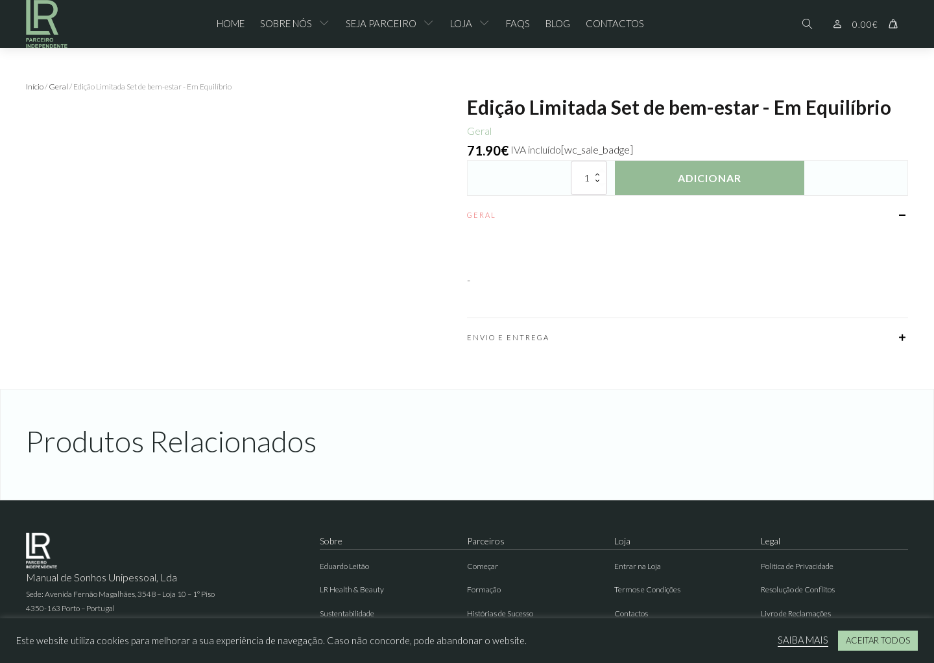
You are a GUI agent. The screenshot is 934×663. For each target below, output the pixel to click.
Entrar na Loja (637, 566)
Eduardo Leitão (344, 566)
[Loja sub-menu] (487, 24)
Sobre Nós (286, 23)
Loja (461, 23)
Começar (482, 566)
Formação (484, 589)
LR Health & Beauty (352, 589)
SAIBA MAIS (803, 640)
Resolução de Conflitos (798, 589)
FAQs (518, 23)
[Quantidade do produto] (589, 178)
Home (231, 23)
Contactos (615, 23)
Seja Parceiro (381, 23)
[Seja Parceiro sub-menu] (431, 24)
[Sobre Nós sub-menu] (327, 24)
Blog (557, 23)
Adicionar (709, 178)
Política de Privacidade (797, 566)
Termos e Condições (647, 589)
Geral (58, 86)
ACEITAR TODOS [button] (878, 640)
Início (34, 86)
